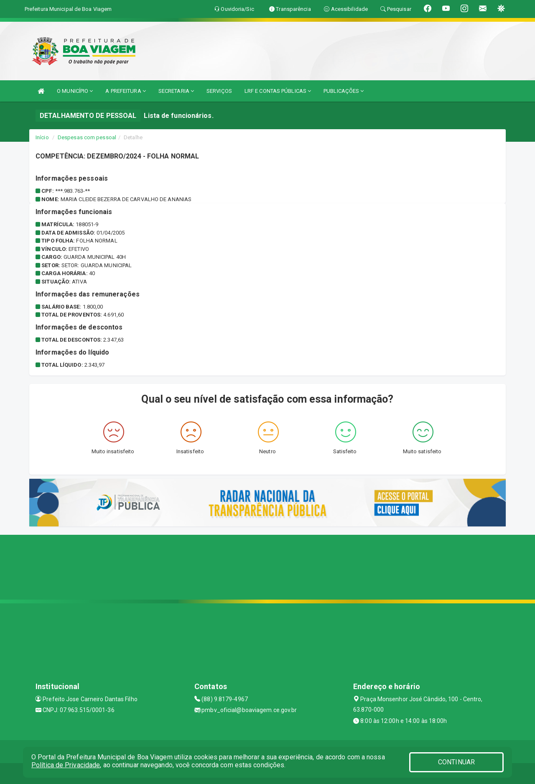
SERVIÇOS (219, 91)
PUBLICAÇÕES (344, 91)
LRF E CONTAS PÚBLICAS (278, 91)
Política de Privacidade (65, 765)
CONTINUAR (456, 762)
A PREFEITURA (125, 91)
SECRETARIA (176, 91)
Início (42, 137)
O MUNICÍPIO (75, 91)
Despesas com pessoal (87, 137)
